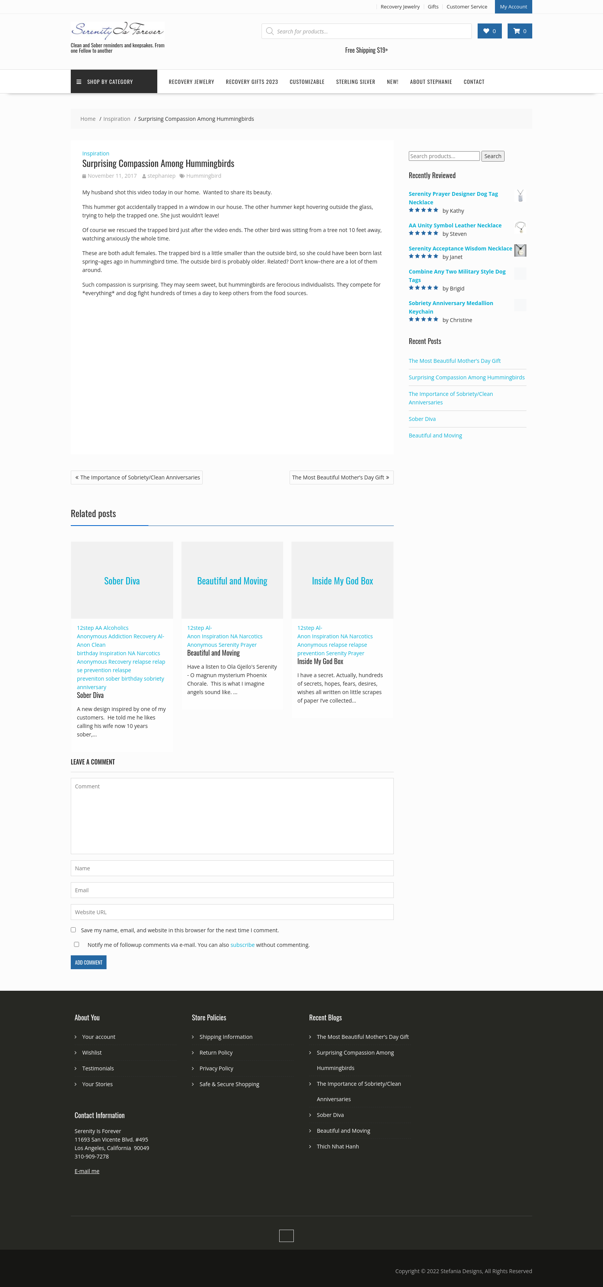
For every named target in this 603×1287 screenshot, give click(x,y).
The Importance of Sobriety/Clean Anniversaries (140, 477)
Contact (474, 81)
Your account (98, 1036)
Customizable (307, 81)
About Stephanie (431, 81)
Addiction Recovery (132, 636)
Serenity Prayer (237, 644)
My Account (513, 6)
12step (85, 627)
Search (493, 156)
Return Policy (216, 1052)
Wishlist (92, 1052)
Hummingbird (204, 175)
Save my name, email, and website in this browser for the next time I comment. (180, 930)
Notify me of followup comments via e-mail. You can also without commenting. (190, 944)
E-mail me (87, 1171)
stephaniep (159, 175)
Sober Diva (122, 580)
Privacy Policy (216, 1068)
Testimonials (98, 1068)
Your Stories (97, 1084)
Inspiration (95, 153)
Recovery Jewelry (400, 6)
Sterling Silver (355, 81)
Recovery (119, 661)
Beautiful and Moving (232, 580)
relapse (142, 661)
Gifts (433, 6)
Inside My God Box (342, 580)
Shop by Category (105, 81)
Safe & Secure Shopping (229, 1084)
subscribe (242, 944)
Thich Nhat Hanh (338, 1146)
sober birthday (124, 678)
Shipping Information (226, 1036)
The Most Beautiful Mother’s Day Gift (338, 477)
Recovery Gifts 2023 (252, 81)
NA (131, 653)
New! (392, 81)
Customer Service (466, 6)
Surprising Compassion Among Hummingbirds (467, 377)
